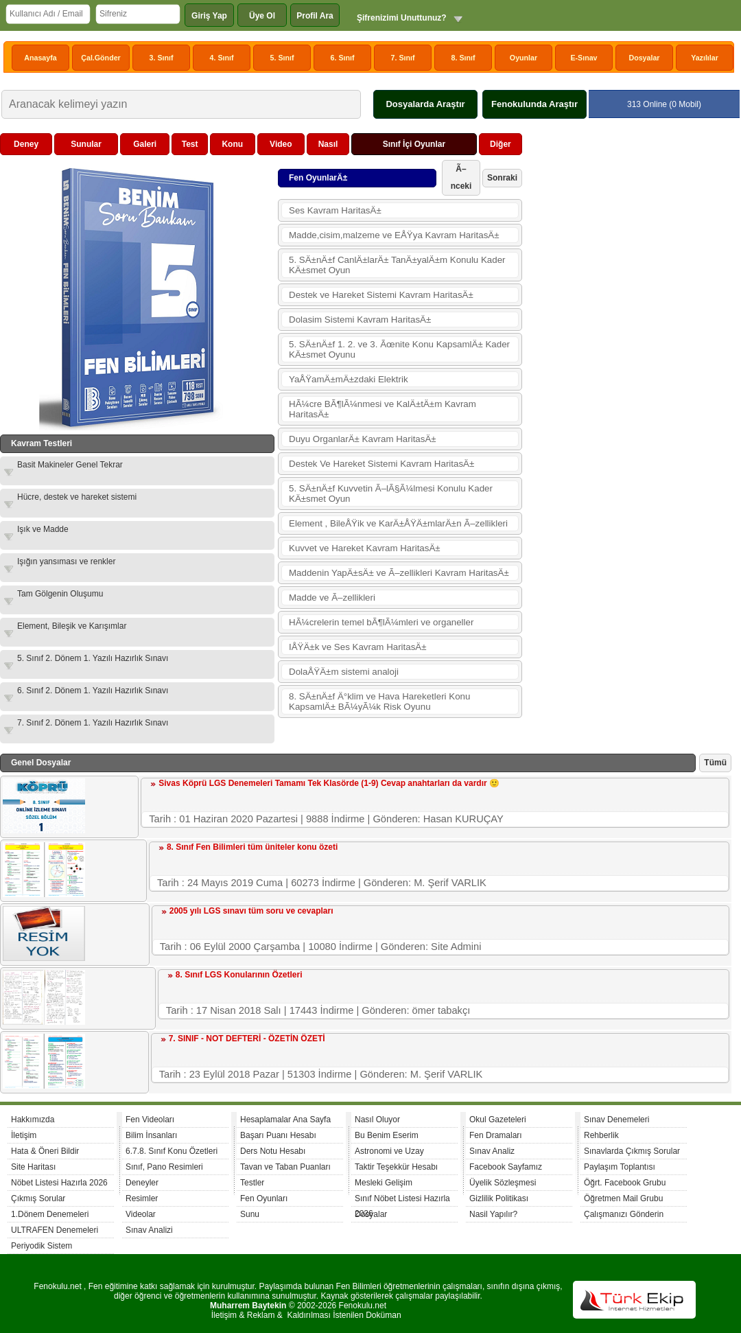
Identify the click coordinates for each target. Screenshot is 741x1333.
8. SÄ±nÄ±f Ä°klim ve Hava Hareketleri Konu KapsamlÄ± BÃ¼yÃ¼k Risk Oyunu (379, 701)
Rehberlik (601, 1135)
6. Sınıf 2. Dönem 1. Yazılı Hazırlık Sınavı (92, 690)
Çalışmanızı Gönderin (623, 1214)
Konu (232, 144)
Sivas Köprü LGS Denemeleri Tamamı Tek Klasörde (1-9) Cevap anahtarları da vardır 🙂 (328, 783)
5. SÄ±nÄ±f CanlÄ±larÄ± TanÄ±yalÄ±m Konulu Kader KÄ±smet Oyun (397, 265)
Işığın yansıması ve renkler (66, 561)
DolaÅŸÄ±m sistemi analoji (344, 671)
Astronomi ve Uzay (389, 1151)
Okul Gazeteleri (497, 1119)
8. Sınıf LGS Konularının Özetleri (239, 975)
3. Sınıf (162, 58)
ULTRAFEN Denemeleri (54, 1230)
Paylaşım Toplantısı (619, 1167)
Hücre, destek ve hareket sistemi (77, 497)
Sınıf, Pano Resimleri (164, 1167)
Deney (26, 144)
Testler (252, 1182)
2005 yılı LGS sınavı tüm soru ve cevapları (251, 911)
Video (281, 144)
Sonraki (502, 178)
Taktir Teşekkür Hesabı (396, 1167)
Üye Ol (262, 16)
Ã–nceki (461, 177)
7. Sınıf (403, 58)
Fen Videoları (150, 1119)
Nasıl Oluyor (377, 1119)
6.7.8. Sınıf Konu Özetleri (171, 1151)
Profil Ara (314, 16)
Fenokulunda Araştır (534, 104)
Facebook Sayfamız (505, 1167)
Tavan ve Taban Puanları (285, 1167)
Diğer (500, 144)
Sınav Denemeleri (616, 1119)
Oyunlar (523, 58)
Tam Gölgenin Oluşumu (60, 594)
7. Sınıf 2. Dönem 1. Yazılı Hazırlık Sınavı (92, 723)
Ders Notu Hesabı (272, 1151)
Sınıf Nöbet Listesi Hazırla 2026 (402, 1200)
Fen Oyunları (263, 1198)
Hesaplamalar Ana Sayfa (285, 1119)
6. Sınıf (343, 58)
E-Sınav (583, 58)
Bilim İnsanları (151, 1135)
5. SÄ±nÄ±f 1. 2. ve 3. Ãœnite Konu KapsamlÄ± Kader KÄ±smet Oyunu (399, 349)
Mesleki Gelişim (383, 1182)
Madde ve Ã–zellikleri (332, 597)
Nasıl (328, 144)
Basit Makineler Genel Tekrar (70, 465)
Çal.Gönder (100, 58)
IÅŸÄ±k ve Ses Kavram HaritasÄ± (358, 647)
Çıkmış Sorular (38, 1198)
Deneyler (142, 1182)
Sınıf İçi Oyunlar (414, 144)
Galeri (144, 144)
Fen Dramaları (495, 1135)
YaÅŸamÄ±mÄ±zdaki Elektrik (348, 379)
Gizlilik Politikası (498, 1198)
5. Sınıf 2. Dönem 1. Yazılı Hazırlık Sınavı (92, 658)
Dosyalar (643, 58)
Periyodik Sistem (41, 1246)
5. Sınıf (282, 58)
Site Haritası (33, 1167)
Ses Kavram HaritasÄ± (335, 210)
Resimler (142, 1198)
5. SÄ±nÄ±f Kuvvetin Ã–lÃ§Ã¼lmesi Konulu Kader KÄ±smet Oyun (391, 493)
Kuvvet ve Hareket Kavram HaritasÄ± (364, 548)
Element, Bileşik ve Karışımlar (71, 626)
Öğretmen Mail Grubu (623, 1198)
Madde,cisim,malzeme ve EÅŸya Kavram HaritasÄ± (394, 235)
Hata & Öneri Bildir (45, 1151)
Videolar (141, 1214)
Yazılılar (704, 58)
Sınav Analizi (149, 1230)
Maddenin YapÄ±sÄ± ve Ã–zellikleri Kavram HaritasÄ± (399, 573)
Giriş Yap (209, 16)
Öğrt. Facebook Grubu (625, 1182)
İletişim (23, 1135)
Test (190, 144)
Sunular (86, 144)
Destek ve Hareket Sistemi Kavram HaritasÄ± (381, 295)
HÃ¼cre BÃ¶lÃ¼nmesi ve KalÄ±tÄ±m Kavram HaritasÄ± (382, 409)
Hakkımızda (32, 1119)
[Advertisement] (628, 219)
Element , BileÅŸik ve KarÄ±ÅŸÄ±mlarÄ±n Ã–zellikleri (398, 523)
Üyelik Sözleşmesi (502, 1182)
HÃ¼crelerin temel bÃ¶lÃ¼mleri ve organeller (381, 622)
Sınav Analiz (492, 1151)
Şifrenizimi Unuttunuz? (402, 18)
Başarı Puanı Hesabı (278, 1135)
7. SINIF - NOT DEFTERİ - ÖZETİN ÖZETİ (247, 1038)
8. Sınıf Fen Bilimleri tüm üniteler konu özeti (252, 847)
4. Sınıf (222, 58)
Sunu (249, 1214)
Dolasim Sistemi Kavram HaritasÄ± (360, 319)
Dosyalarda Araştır (425, 104)
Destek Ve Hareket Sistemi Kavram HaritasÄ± (381, 464)
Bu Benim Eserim (387, 1135)
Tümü (715, 762)
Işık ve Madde (43, 529)
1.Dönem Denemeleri (50, 1214)
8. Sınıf (463, 58)
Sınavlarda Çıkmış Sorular (632, 1151)
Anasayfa (40, 58)
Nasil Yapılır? (493, 1214)
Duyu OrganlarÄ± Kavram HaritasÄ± (362, 439)
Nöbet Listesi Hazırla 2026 (59, 1182)
